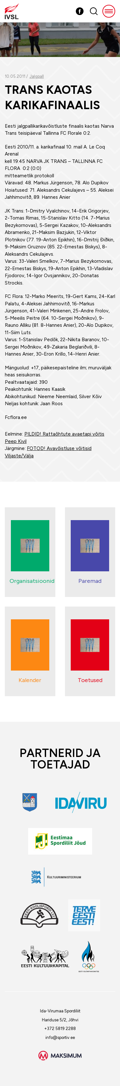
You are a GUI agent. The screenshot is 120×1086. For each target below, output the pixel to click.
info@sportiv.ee (60, 1037)
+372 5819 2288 (60, 1028)
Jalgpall (36, 76)
